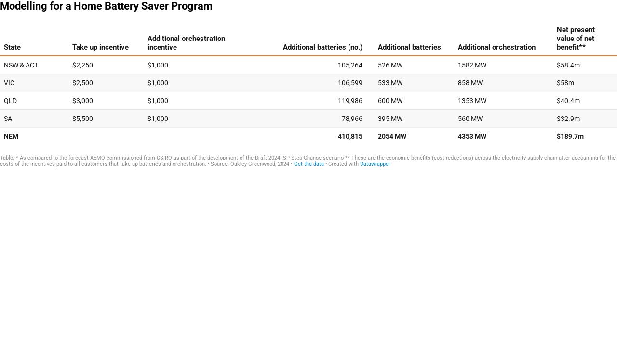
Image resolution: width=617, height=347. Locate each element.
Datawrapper (375, 164)
